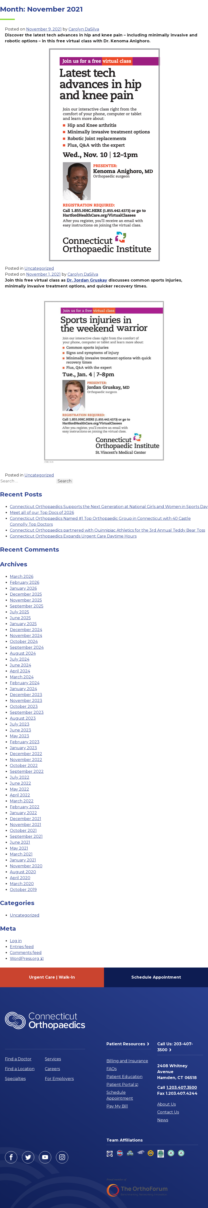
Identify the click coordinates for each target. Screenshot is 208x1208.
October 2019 (23, 889)
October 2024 (24, 641)
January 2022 (23, 813)
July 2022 (19, 777)
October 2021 (23, 830)
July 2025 (19, 612)
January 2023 (23, 748)
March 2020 (22, 883)
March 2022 (22, 801)
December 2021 (25, 818)
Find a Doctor (18, 1059)
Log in (16, 940)
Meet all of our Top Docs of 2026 (42, 512)
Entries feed (22, 946)
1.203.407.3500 (181, 1087)
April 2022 (20, 795)
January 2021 (23, 860)
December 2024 (26, 629)
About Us (166, 1104)
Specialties (15, 1078)
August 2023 (23, 718)
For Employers (59, 1078)
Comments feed (26, 952)
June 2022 (20, 783)
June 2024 (20, 665)
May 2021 (19, 848)
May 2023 (19, 736)
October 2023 (24, 706)
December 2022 (26, 753)
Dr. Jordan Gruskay (87, 280)
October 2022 (24, 765)
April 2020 (20, 877)
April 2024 (20, 671)
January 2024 (23, 688)
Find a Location (20, 1068)
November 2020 (26, 866)
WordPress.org (27, 958)
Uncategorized (39, 268)
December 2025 (26, 594)
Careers (52, 1068)
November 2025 (26, 600)
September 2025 (26, 606)
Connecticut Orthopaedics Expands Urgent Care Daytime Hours (73, 536)
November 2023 (26, 700)
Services (53, 1059)
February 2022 (24, 807)
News (162, 1120)
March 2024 (22, 677)
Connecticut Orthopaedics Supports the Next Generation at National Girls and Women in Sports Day (109, 506)
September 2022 (27, 771)
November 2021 (25, 824)
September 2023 (27, 712)
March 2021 (21, 854)
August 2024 (23, 653)
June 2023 (20, 730)
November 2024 (26, 635)
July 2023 (19, 724)
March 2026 (21, 576)
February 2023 (24, 742)
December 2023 (26, 694)
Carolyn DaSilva (84, 29)
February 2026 (24, 582)
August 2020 (23, 872)
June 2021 (20, 842)
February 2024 (24, 683)
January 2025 (23, 623)
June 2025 (20, 618)
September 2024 (27, 647)
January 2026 (23, 588)
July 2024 (19, 659)
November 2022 (26, 759)
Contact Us (168, 1112)
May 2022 (19, 789)
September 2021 (26, 836)
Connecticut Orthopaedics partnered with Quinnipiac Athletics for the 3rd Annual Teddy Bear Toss (107, 530)
